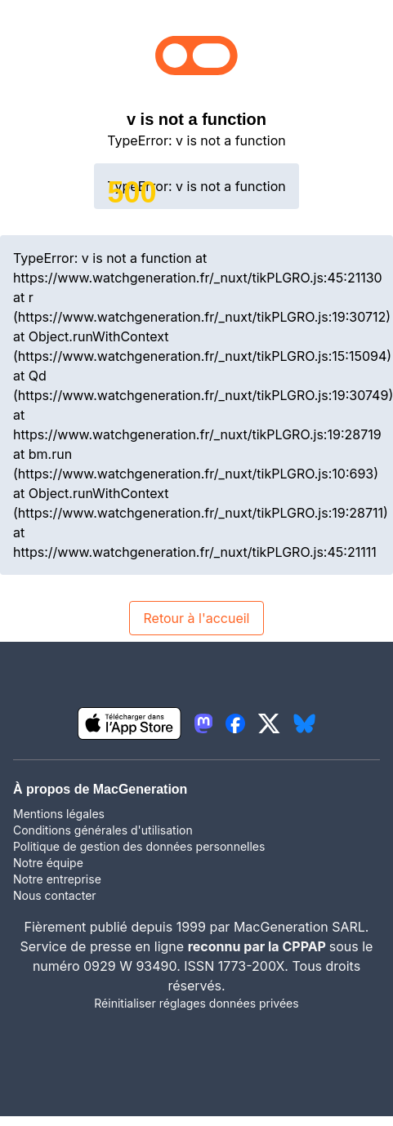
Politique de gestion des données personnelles (139, 846)
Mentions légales (59, 814)
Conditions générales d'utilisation (103, 830)
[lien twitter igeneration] (269, 723)
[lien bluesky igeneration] (304, 723)
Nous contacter (54, 895)
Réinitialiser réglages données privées (196, 1003)
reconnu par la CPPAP (258, 946)
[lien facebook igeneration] (235, 723)
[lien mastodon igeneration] (203, 723)
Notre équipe (48, 863)
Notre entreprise (57, 879)
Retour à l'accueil (196, 618)
